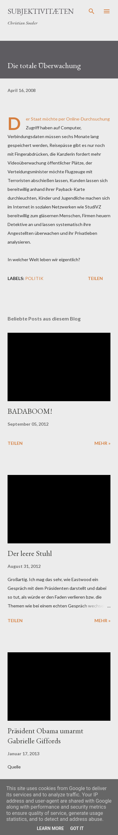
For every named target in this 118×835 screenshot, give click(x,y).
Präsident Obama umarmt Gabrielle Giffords (45, 736)
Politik (34, 278)
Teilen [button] (95, 278)
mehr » (102, 443)
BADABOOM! (30, 411)
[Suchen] (91, 11)
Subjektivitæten (41, 11)
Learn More (50, 828)
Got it (77, 828)
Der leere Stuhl (30, 553)
